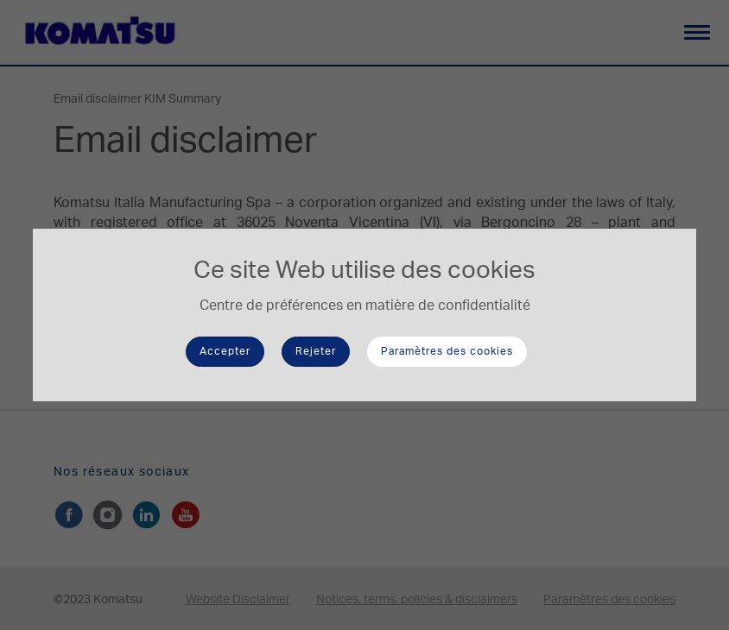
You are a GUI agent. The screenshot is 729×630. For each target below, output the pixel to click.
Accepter (225, 351)
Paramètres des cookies (447, 351)
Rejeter (315, 351)
